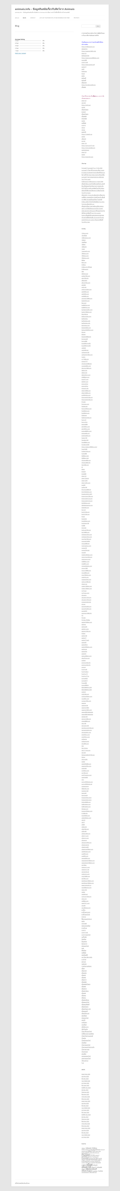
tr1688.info (85, 813)
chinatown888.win (87, 364)
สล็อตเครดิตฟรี (85, 1004)
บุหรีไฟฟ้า (84, 937)
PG (82, 615)
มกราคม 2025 (85, 1110)
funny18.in (84, 422)
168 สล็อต (84, 235)
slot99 (83, 107)
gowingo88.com (86, 435)
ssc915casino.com (87, 775)
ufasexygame (85, 845)
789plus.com (85, 253)
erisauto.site (85, 388)
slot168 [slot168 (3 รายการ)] (100, 1158)
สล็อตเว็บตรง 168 (86, 1009)
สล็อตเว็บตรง (85, 109)
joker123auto (85, 478)
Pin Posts (76, 18)
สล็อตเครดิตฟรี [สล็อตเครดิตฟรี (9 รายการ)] (91, 1169)
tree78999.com (86, 815)
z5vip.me (84, 899)
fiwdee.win (85, 406)
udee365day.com (86, 818)
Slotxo (83, 757)
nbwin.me (84, 584)
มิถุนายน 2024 (85, 1126)
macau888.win (86, 543)
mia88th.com (85, 564)
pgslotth (84, 654)
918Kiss (84, 265)
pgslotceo (84, 649)
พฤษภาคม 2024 (86, 1128)
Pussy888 (84, 683)
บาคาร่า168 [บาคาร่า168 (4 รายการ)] (85, 1162)
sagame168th (85, 708)
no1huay (84, 591)
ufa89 (83, 824)
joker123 (84, 53)
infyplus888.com (86, 460)
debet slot (84, 370)
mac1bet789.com (86, 539)
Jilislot (83, 469)
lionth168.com (86, 512)
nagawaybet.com (86, 579)
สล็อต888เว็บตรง (86, 984)
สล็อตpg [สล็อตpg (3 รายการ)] (83, 1169)
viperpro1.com (86, 867)
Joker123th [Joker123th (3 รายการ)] (98, 1151)
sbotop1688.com (86, 719)
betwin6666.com (86, 328)
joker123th (85, 480)
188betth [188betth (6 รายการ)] (88, 1148)
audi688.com (85, 296)
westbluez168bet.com (88, 881)
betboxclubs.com (86, 316)
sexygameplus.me (87, 730)
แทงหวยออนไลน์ (86, 1058)
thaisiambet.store (86, 797)
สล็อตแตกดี (85, 1011)
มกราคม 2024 (85, 1137)
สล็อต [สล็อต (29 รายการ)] (89, 1164)
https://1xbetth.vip (87, 134)
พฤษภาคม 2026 (86, 1074)
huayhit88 (84, 449)
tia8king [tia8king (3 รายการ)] (100, 1159)
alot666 (84, 285)
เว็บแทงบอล (85, 1052)
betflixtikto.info (86, 321)
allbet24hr (84, 280)
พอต (83, 948)
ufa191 (83, 820)
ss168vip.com (85, 770)
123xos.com (85, 233)
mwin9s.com (85, 577)
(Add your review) (20, 53)
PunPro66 (84, 669)
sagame (84, 703)
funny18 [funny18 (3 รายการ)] (102, 1149)
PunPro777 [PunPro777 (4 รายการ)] (95, 1157)
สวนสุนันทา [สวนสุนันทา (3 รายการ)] (95, 1171)
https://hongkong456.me (89, 85)
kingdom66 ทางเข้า (87, 494)
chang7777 (85, 361)
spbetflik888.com (86, 764)
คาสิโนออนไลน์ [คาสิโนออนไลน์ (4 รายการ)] (86, 1161)
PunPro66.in (85, 672)
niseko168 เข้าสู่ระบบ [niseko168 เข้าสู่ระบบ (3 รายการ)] (94, 1152)
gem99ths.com (86, 426)
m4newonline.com (87, 534)
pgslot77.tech (85, 640)
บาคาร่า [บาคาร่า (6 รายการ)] (97, 1161)
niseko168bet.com (87, 586)
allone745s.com (86, 283)
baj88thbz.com (86, 305)
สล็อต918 (84, 989)
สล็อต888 (84, 116)
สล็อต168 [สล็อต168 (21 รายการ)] (86, 1166)
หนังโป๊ (83, 1020)
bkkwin (84, 334)
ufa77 (83, 822)
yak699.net (85, 894)
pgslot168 (84, 636)
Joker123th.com (86, 483)
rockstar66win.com (87, 696)
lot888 (83, 525)
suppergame (85, 786)
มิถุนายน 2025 (85, 1099)
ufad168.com (85, 829)
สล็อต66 (84, 87)
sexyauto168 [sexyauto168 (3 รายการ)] (92, 1158)
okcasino (84, 595)
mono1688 (85, 568)
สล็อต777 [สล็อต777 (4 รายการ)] (94, 1167)
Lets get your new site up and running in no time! (55, 18)
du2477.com (85, 379)
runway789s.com (86, 701)
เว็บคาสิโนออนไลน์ (87, 1031)
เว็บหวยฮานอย (85, 1049)
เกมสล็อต (84, 1025)
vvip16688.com (86, 876)
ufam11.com (85, 836)
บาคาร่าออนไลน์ (86, 935)
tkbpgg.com (85, 809)
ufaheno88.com (86, 833)
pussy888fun (85, 685)
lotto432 (84, 528)
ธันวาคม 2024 (85, 1112)
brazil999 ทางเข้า (86, 343)
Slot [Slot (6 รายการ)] (96, 1158)
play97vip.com (86, 658)
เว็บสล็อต (84, 1043)
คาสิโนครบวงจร (86, 912)
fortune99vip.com (87, 408)
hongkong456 (85, 444)
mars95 (84, 552)
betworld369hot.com (87, 330)
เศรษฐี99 (84, 1054)
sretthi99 (84, 768)
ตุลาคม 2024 (85, 1117)
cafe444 (84, 348)
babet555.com (86, 301)
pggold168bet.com (87, 622)
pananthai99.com (86, 606)
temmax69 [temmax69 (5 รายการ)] (94, 1159)
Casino (83, 357)
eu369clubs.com (86, 395)
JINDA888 (84, 118)
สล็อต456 (84, 973)
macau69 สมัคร (86, 541)
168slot (84, 240)
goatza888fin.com (87, 431)
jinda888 (84, 474)
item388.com (85, 465)
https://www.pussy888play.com (90, 58)
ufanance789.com (86, 842)
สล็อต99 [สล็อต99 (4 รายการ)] (95, 1165)
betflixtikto (85, 319)
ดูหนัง (83, 76)
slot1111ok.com (86, 750)
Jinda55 (84, 471)
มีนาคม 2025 (85, 1105)
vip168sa (84, 865)
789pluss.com (85, 258)
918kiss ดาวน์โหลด (87, 267)
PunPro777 (85, 674)
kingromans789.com (87, 496)
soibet (83, 761)
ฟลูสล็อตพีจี (85, 955)
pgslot (83, 121)
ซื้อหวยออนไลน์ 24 (87, 919)
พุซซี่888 (84, 123)
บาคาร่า (84, 125)
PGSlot (83, 633)
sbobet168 (84, 717)
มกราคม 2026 (85, 1083)
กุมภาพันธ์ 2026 (86, 1081)
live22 (83, 73)
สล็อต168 (84, 82)
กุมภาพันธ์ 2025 (86, 1108)
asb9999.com (85, 292)
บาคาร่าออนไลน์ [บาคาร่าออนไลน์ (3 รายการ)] (91, 1162)
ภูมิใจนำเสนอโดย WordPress (22, 1183)
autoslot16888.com (87, 298)
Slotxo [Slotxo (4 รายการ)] (83, 1159)
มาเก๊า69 (84, 959)
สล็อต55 (84, 975)
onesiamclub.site (86, 602)
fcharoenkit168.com (87, 397)
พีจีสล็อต (84, 950)
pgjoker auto (85, 629)
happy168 (84, 438)
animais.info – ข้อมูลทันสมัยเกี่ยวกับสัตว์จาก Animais (44, 9)
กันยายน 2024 (85, 1119)
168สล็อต (84, 242)
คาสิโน (83, 910)
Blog (24, 18)
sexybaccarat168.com (88, 728)
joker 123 (84, 143)
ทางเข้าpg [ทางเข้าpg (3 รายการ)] (92, 1161)
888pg (83, 260)
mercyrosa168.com (87, 557)
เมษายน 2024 (85, 1130)
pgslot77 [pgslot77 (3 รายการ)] (97, 1155)
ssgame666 (85, 777)
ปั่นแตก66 (84, 941)
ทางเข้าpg (84, 928)
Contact (32, 18)
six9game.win (85, 741)
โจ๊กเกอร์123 (85, 1061)
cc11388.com (85, 359)
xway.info (84, 890)
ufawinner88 (85, 847)
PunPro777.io (85, 676)
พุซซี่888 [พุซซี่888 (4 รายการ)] (84, 1165)
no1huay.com (85, 593)
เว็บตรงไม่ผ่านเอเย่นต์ (87, 1036)
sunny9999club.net (87, 784)
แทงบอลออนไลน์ (86, 1056)
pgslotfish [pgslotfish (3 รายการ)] (89, 1156)
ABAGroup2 (85, 274)
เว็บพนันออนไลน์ (86, 1040)
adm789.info (85, 278)
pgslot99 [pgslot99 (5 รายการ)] (84, 1157)
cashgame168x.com (87, 355)
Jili (82, 467)
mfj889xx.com (85, 561)
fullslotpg (84, 71)
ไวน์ (83, 1063)
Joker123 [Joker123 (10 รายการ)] (91, 1151)
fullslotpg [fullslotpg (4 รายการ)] (97, 1149)
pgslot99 (84, 642)
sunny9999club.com (87, 782)
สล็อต (83, 968)
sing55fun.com (86, 735)
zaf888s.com (85, 901)
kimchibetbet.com (87, 492)
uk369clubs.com (86, 851)
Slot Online (85, 748)
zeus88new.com (86, 908)
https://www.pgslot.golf (88, 64)
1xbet (83, 249)
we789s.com (85, 878)
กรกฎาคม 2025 (86, 1097)
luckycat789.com (86, 530)
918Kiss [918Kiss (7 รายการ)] (94, 1148)
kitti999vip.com (86, 503)
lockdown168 (85, 523)
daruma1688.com (86, 368)
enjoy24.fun (85, 384)
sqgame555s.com (86, 766)
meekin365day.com (87, 555)
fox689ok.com (85, 411)
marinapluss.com (86, 546)
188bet (83, 244)
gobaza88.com (86, 433)
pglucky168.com (86, 631)
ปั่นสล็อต (84, 939)
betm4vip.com (86, 325)
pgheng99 (84, 627)
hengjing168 (85, 440)
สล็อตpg (84, 995)
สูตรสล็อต (84, 1016)
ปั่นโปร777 (84, 944)
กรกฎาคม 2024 (86, 1123)
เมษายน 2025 (85, 1103)
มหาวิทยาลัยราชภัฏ (87, 957)
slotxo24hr (85, 759)
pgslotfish (84, 651)
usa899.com (85, 854)
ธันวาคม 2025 (85, 1085)
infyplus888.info (86, 462)
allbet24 (84, 139)
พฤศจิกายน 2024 (86, 1114)
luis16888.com (85, 532)
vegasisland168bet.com (88, 860)
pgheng (84, 624)
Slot (83, 746)
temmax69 (85, 795)
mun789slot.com (86, 575)
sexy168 (84, 723)
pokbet (84, 660)
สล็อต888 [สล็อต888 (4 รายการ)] (99, 1167)
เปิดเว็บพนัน (85, 1029)
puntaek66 (85, 678)
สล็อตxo (84, 998)
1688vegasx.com (86, 238)
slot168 (84, 103)
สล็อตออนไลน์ (85, 1002)
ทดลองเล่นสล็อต (86, 926)
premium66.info (86, 663)
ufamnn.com (85, 838)
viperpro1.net (85, 869)
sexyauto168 (85, 726)
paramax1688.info (87, 613)
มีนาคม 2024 (85, 1132)
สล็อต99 (84, 993)
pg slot (83, 141)
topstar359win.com (87, 811)
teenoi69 (84, 793)
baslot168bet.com (87, 312)
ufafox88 (84, 831)
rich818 (84, 692)
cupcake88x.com (86, 366)
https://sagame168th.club (89, 51)
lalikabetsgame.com (87, 505)
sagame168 (85, 705)
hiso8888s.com (86, 442)
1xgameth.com (86, 251)
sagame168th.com (87, 710)
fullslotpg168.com (86, 417)
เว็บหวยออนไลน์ (86, 1045)
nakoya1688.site (86, 582)
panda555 (84, 611)
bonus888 (84, 341)
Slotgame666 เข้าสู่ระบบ (88, 755)
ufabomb (84, 827)
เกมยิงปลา (84, 1022)
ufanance (84, 840)
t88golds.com (85, 788)
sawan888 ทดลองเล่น (87, 712)
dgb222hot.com (86, 375)
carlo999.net (85, 350)
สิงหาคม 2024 (85, 1121)
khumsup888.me (86, 489)
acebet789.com (86, 276)
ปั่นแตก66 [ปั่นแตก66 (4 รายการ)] (98, 1162)
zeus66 (83, 905)
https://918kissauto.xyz (88, 46)
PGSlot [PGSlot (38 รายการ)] (86, 1154)
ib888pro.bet (85, 456)
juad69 (83, 485)
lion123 (84, 510)
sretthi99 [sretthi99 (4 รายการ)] (88, 1159)
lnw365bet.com (86, 521)
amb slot (84, 287)
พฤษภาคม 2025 (86, 1101)
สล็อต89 (84, 986)
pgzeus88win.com (87, 656)
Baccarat (84, 303)
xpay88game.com (86, 887)
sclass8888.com (86, 721)
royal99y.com (85, 699)
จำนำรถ (84, 917)
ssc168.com (85, 773)
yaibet (83, 892)
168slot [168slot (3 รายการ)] (83, 1148)
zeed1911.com (86, 903)
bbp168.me (85, 314)
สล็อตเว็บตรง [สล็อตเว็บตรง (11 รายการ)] (87, 1170)
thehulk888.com (86, 802)
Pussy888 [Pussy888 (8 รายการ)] (85, 1158)
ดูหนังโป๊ (84, 132)
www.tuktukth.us (86, 885)
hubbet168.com (86, 451)
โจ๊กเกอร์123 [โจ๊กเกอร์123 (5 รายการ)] (93, 1172)
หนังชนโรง (84, 49)
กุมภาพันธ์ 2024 (86, 1135)
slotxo (83, 127)
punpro (84, 667)
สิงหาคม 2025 (85, 1094)
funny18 (84, 420)
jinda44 (84, 112)
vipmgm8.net (85, 872)
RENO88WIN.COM (87, 687)
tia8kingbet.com (86, 804)
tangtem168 (85, 791)
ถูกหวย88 (84, 923)
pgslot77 (84, 67)
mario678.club (85, 550)
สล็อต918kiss (85, 991)
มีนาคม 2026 (85, 1079)
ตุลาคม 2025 (85, 1090)
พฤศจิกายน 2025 (86, 1088)
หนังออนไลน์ (85, 1018)
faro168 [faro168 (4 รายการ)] (92, 1149)
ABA (83, 271)
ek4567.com (85, 382)
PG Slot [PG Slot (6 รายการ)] (92, 1155)
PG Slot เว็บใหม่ (86, 620)
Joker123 (84, 476)
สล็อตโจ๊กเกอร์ (85, 1013)
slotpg (83, 130)
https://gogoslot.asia (87, 157)
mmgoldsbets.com (87, 566)
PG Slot (84, 618)
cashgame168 (85, 352)
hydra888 (84, 453)
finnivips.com (85, 404)
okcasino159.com (86, 597)
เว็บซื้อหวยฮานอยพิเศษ (88, 1034)
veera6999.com (86, 858)
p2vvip (83, 604)
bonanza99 (85, 339)
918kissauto (85, 269)
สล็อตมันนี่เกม (85, 1000)
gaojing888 (85, 424)
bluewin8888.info (86, 337)
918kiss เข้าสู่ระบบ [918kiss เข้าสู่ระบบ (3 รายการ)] (86, 1149)
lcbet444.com (85, 507)
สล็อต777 (84, 980)
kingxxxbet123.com (87, 498)
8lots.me (84, 262)
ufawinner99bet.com (87, 849)
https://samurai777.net (88, 145)
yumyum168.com (86, 896)
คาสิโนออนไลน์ (86, 914)
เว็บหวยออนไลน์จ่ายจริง (88, 1047)
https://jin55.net (86, 105)
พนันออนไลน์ (85, 946)
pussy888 (84, 60)
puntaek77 (85, 681)
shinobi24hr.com (86, 732)
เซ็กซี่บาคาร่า (85, 1027)
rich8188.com (85, 694)
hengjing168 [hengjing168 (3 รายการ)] (84, 1151)
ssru (83, 779)
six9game (84, 739)
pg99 (83, 69)
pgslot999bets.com (87, 647)
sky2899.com (85, 744)
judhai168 (84, 487)
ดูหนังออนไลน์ (85, 55)
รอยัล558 (84, 964)
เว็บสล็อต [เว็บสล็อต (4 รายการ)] (100, 1171)
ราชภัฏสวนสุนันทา (87, 966)
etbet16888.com (86, 391)
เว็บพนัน (84, 1038)
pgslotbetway (85, 150)
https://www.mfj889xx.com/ (89, 447)
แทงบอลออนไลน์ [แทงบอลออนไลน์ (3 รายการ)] (85, 1172)
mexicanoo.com (86, 559)
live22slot (84, 519)
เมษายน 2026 (85, 1076)
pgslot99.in (85, 645)
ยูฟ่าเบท (84, 962)
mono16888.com (86, 570)
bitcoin (83, 332)
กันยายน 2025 (85, 1092)
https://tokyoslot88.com (88, 148)
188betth (84, 247)
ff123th (84, 402)
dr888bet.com (85, 377)
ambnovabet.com (87, 289)
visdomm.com (86, 874)
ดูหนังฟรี (84, 78)
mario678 (84, 548)
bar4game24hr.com (87, 310)
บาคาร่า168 (85, 62)
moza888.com (85, 573)
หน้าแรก (17, 18)
